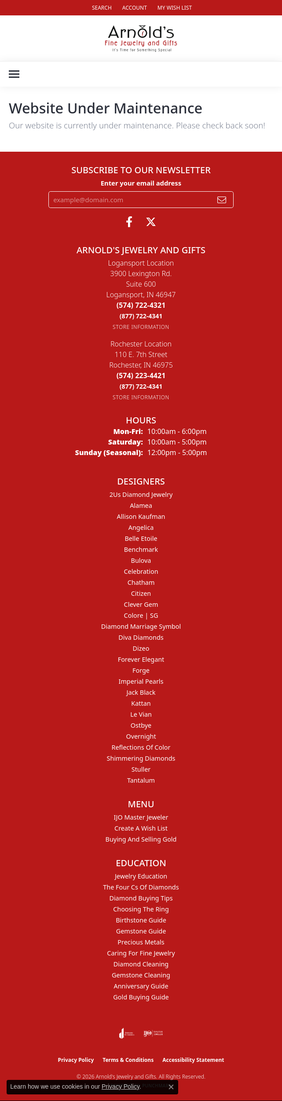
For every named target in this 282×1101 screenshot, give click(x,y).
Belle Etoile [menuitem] (141, 538)
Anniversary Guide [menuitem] (141, 986)
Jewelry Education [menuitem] (141, 876)
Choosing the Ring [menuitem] (141, 909)
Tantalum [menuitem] (141, 780)
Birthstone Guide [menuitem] (141, 920)
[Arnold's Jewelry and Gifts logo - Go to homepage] (141, 38)
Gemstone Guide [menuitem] (141, 931)
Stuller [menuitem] (141, 769)
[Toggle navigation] (14, 74)
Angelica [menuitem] (141, 527)
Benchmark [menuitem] (141, 549)
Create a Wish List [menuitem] (141, 828)
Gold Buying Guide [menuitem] (140, 997)
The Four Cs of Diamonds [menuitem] (141, 887)
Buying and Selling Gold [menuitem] (141, 839)
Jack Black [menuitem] (140, 692)
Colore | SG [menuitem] (141, 615)
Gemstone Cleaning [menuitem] (141, 975)
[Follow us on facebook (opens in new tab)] (129, 222)
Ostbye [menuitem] (141, 725)
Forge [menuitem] (141, 670)
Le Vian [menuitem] (141, 714)
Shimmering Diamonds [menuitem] (141, 758)
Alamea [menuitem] (141, 505)
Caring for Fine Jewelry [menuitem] (141, 953)
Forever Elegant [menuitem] (141, 659)
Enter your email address (141, 183)
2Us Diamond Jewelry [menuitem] (141, 494)
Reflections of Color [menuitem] (141, 747)
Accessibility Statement (193, 1060)
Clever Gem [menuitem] (141, 604)
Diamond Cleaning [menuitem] (141, 964)
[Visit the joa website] (127, 1033)
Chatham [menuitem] (141, 582)
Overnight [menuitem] (141, 736)
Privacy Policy (76, 1060)
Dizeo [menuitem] (141, 648)
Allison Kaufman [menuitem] (141, 516)
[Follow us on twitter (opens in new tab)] (151, 222)
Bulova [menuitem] (141, 560)
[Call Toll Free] (141, 316)
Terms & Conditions (128, 1060)
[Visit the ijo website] (153, 1033)
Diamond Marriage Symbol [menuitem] (141, 626)
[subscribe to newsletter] (221, 200)
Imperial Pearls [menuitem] (141, 681)
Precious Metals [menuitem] (140, 942)
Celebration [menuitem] (141, 571)
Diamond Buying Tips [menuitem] (140, 898)
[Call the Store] (141, 305)
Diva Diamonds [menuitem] (140, 637)
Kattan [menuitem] (140, 703)
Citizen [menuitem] (141, 593)
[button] (101, 7)
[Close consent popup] (171, 1087)
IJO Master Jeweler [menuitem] (141, 817)
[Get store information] (141, 327)
